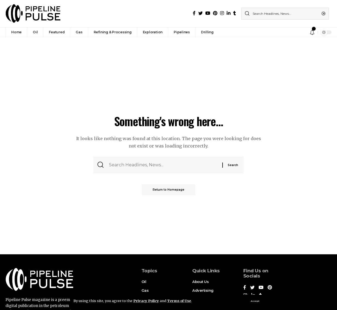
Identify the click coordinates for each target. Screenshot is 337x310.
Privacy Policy (146, 301)
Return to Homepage (168, 189)
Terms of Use (179, 301)
